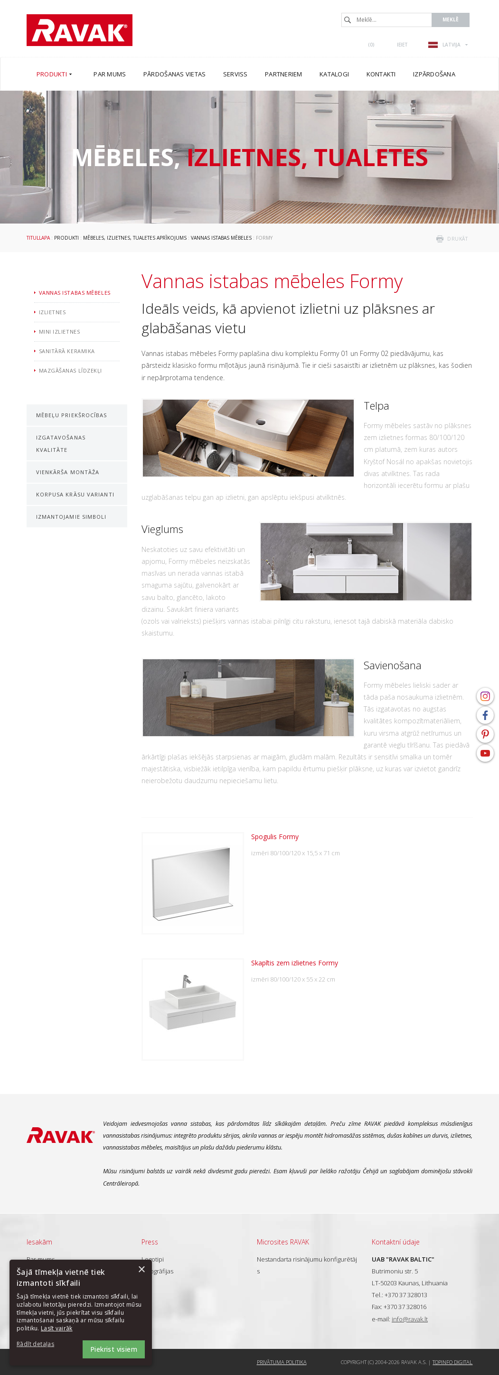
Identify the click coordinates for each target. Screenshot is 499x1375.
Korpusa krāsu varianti (75, 494)
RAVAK (79, 30)
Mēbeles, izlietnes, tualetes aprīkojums (135, 237)
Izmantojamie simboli (71, 516)
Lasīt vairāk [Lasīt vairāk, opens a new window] (57, 1328)
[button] (43, 1344)
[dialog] (80, 1313)
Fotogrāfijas (157, 1271)
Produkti (66, 237)
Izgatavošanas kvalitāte (60, 443)
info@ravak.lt (410, 1319)
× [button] (141, 1269)
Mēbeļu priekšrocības (71, 415)
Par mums (41, 1259)
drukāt (457, 238)
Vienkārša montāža (68, 472)
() (371, 44)
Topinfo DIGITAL (452, 1362)
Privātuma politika (282, 1362)
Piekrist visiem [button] (113, 1349)
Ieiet (402, 44)
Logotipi (152, 1259)
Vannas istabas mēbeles (221, 237)
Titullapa (38, 237)
